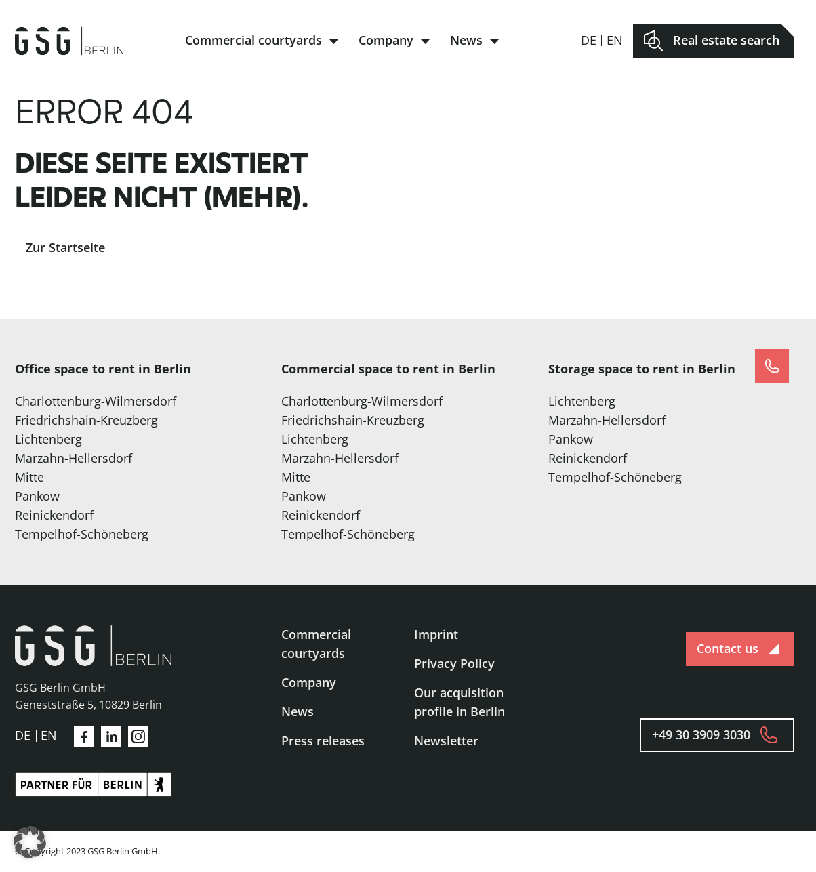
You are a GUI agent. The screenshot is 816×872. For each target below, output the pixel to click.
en (615, 40)
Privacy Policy (454, 663)
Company (386, 40)
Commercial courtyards (253, 40)
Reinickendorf (54, 515)
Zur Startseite (65, 247)
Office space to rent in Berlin (103, 368)
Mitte (29, 477)
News (466, 40)
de (588, 40)
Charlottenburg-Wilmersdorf (95, 401)
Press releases (323, 740)
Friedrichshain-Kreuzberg (86, 420)
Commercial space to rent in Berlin (388, 368)
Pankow (37, 496)
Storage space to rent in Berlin (641, 368)
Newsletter (446, 740)
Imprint (436, 634)
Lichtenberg (48, 439)
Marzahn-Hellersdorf (73, 458)
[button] (30, 842)
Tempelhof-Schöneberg (81, 534)
